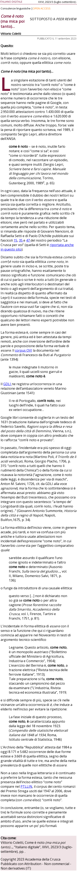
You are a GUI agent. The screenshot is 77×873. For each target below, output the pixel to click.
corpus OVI (23, 350)
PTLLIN (26, 786)
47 (28, 240)
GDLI (7, 384)
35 (21, 240)
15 (15, 240)
